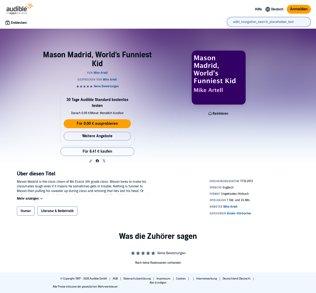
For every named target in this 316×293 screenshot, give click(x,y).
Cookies (181, 278)
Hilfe (258, 9)
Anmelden (299, 9)
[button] (90, 161)
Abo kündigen (158, 282)
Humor (26, 214)
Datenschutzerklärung (137, 278)
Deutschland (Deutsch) (237, 278)
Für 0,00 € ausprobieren (97, 123)
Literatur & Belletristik (57, 214)
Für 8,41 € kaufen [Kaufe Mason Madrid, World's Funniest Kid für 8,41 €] (97, 151)
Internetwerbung (207, 278)
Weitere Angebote (97, 136)
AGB (115, 278)
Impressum (164, 278)
